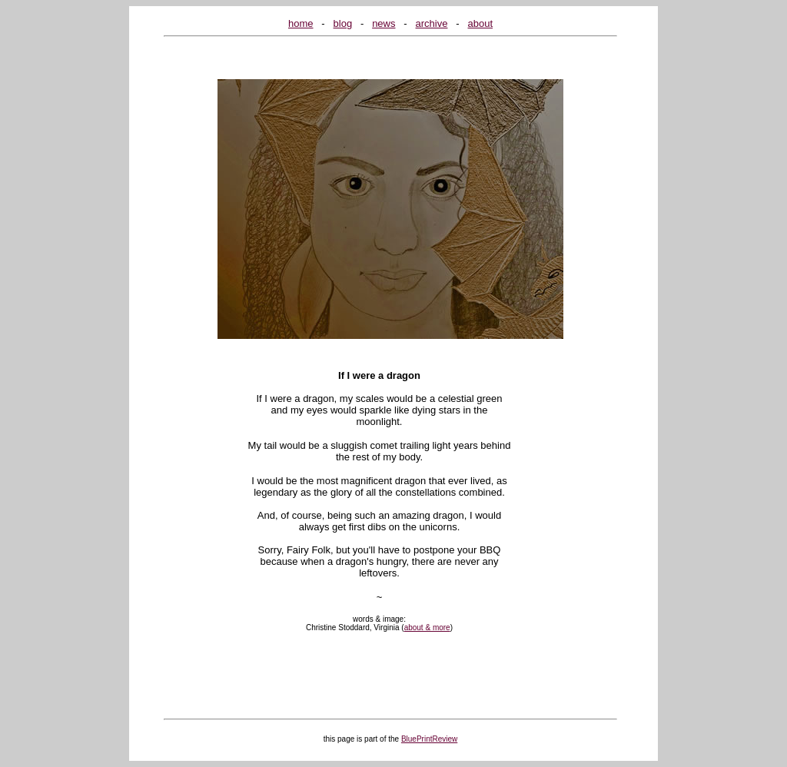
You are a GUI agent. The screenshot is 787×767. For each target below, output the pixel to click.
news (383, 23)
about (480, 23)
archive (432, 23)
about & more (427, 627)
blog (343, 23)
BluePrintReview (429, 739)
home (301, 23)
